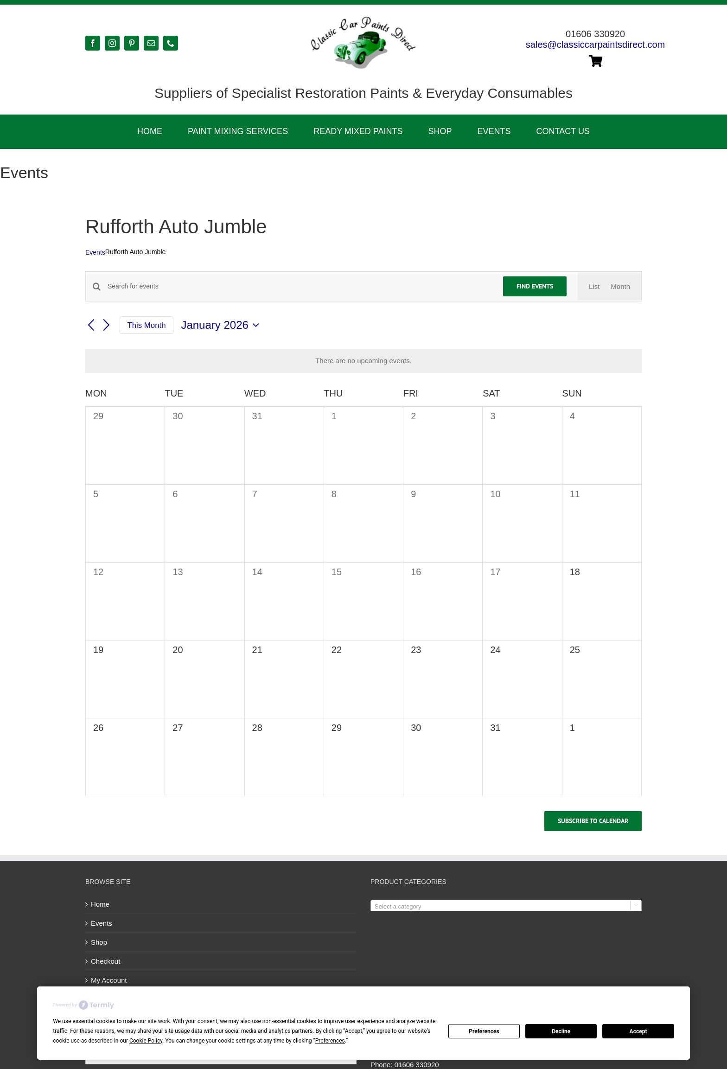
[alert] (363, 361)
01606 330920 (417, 1065)
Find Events (535, 286)
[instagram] (112, 43)
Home (100, 904)
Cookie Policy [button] (145, 1040)
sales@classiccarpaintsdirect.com (595, 44)
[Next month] (106, 325)
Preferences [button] (330, 1040)
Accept (638, 1031)
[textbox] (506, 906)
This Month (147, 325)
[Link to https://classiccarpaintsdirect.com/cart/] (595, 61)
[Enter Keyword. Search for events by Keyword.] (300, 286)
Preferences (484, 1031)
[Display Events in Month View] (620, 287)
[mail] (151, 43)
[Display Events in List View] (594, 287)
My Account (109, 980)
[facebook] (92, 43)
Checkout (105, 961)
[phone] (170, 43)
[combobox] (506, 906)
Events (95, 252)
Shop (99, 942)
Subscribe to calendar (593, 821)
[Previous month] (90, 325)
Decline (561, 1031)
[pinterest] (131, 43)
